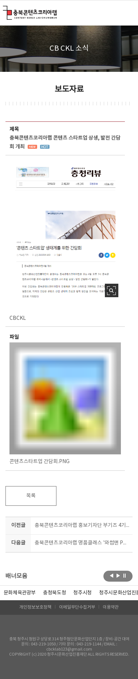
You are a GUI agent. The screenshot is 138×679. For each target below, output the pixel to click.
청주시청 (82, 593)
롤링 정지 (124, 575)
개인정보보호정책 (35, 607)
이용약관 (111, 607)
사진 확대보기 (111, 290)
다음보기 (118, 575)
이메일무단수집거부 (77, 607)
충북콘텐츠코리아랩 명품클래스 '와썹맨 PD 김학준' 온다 (82, 543)
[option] (54, 593)
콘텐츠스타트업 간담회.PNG (65, 403)
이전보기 (111, 575)
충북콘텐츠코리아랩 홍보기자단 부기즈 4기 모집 (82, 525)
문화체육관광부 (20, 593)
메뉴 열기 (128, 12)
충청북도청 (54, 593)
